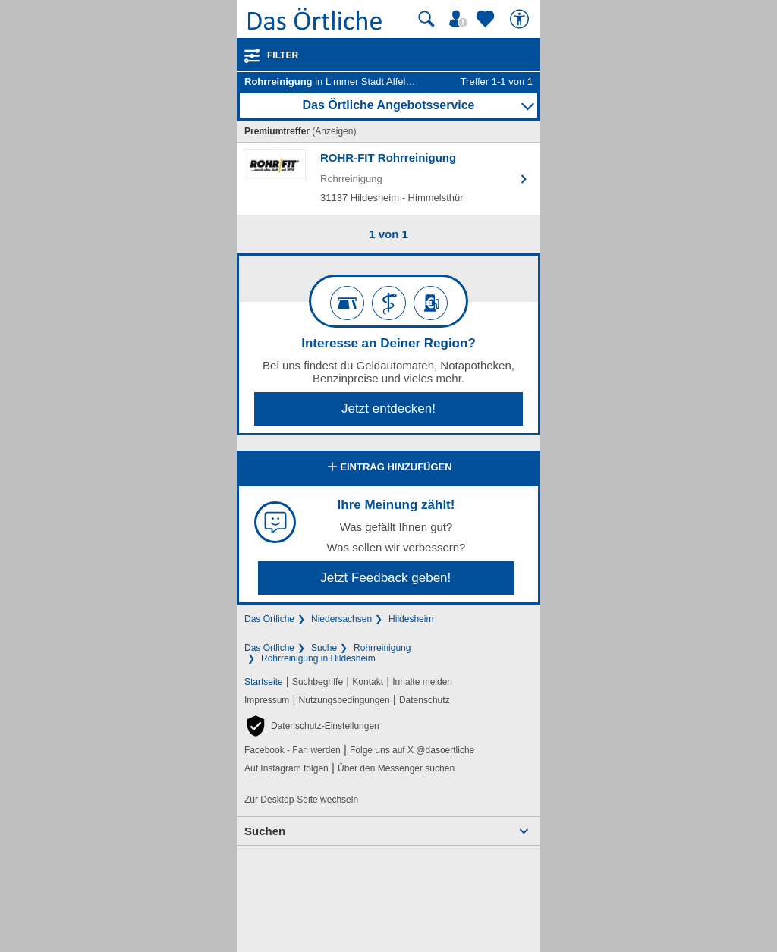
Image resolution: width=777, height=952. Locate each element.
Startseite (263, 682)
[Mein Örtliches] (460, 19)
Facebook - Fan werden (292, 750)
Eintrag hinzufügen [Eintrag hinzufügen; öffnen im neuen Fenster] (388, 468)
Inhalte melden (422, 682)
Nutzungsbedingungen (344, 700)
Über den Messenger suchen (396, 768)
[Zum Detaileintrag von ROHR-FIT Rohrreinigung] (388, 178)
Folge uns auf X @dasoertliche (412, 750)
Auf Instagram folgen (286, 768)
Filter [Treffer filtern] (282, 55)
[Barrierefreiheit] (521, 19)
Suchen (264, 831)
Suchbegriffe (317, 682)
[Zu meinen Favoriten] (487, 19)
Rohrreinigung (382, 648)
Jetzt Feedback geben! (385, 577)
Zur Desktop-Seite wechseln (301, 799)
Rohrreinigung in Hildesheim (318, 658)
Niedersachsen (341, 619)
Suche (324, 648)
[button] (311, 726)
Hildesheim (410, 619)
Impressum (266, 700)
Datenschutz (424, 700)
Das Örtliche (269, 619)
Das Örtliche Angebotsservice (388, 105)
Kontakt (367, 682)
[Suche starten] (426, 19)
